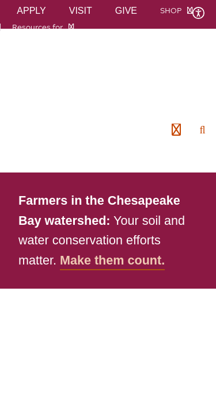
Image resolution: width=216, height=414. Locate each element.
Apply (31, 11)
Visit (80, 11)
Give (126, 11)
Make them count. (112, 260)
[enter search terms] (203, 130)
